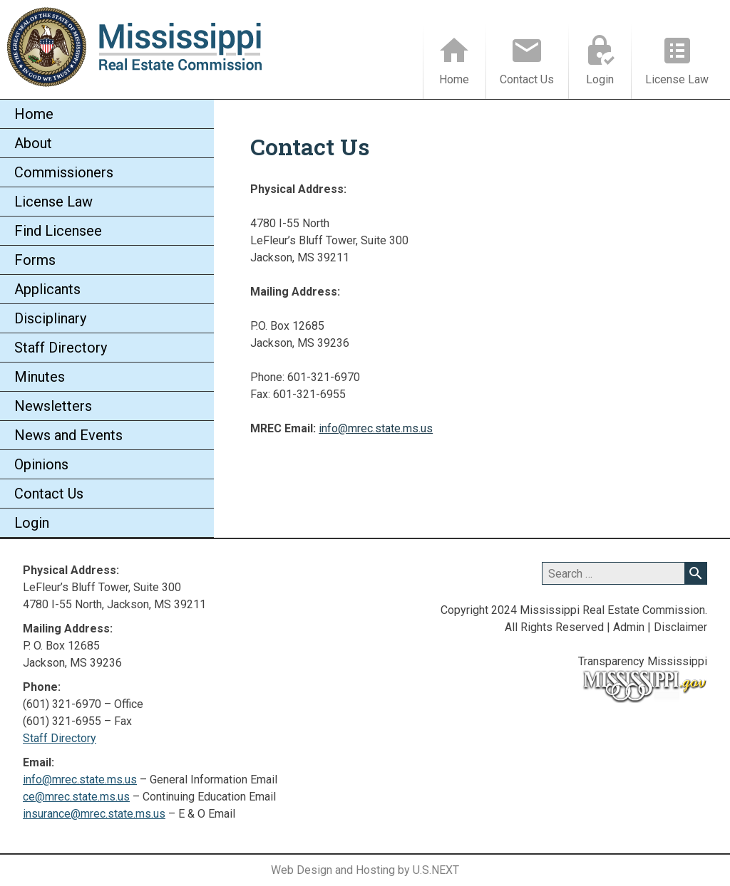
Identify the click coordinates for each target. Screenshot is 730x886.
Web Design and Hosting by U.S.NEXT (365, 870)
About (33, 143)
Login (600, 79)
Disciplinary (50, 318)
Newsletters (53, 406)
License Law (677, 79)
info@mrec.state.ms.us (376, 428)
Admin (628, 627)
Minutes (39, 376)
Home (454, 79)
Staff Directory (60, 347)
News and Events (68, 435)
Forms (35, 260)
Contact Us (527, 79)
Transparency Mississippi (642, 661)
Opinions (41, 464)
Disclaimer (680, 627)
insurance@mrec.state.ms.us (94, 813)
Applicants (47, 289)
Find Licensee (58, 230)
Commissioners (63, 172)
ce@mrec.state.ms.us (76, 796)
